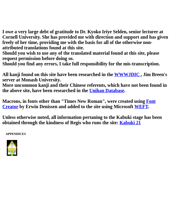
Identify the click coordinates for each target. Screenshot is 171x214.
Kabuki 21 (130, 122)
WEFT (141, 106)
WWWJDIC (127, 74)
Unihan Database (106, 90)
